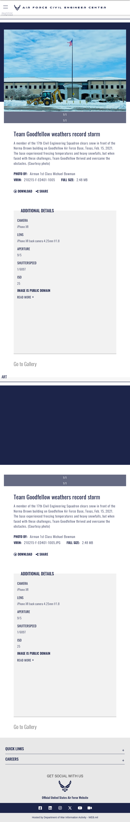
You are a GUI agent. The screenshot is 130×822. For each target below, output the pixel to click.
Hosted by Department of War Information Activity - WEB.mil (65, 817)
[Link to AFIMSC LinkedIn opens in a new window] (50, 808)
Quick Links (14, 748)
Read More (24, 297)
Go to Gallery (25, 363)
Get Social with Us (65, 776)
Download (23, 191)
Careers (11, 759)
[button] (6, 7)
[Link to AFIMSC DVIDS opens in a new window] (89, 808)
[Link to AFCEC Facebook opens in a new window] (40, 808)
